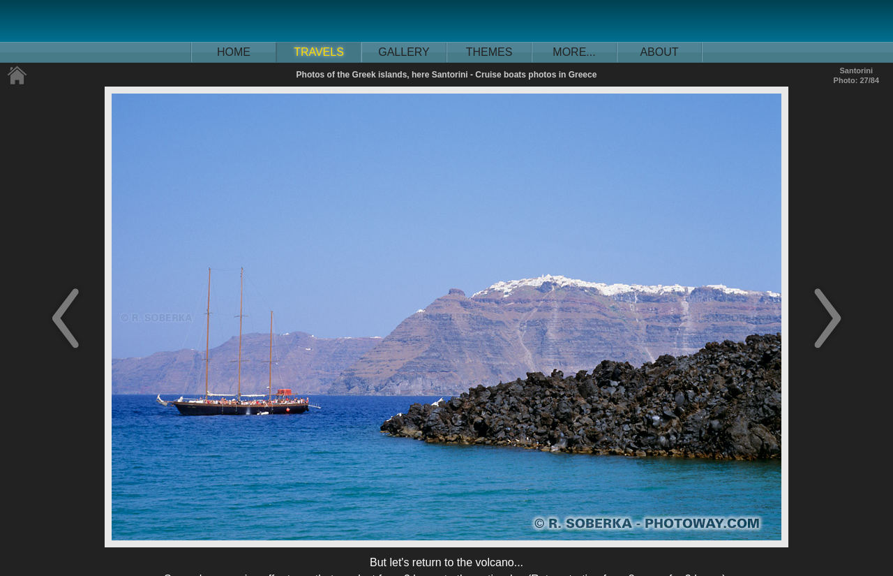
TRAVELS (319, 52)
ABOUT (659, 52)
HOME (233, 52)
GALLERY (404, 52)
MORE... (574, 52)
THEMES (489, 52)
